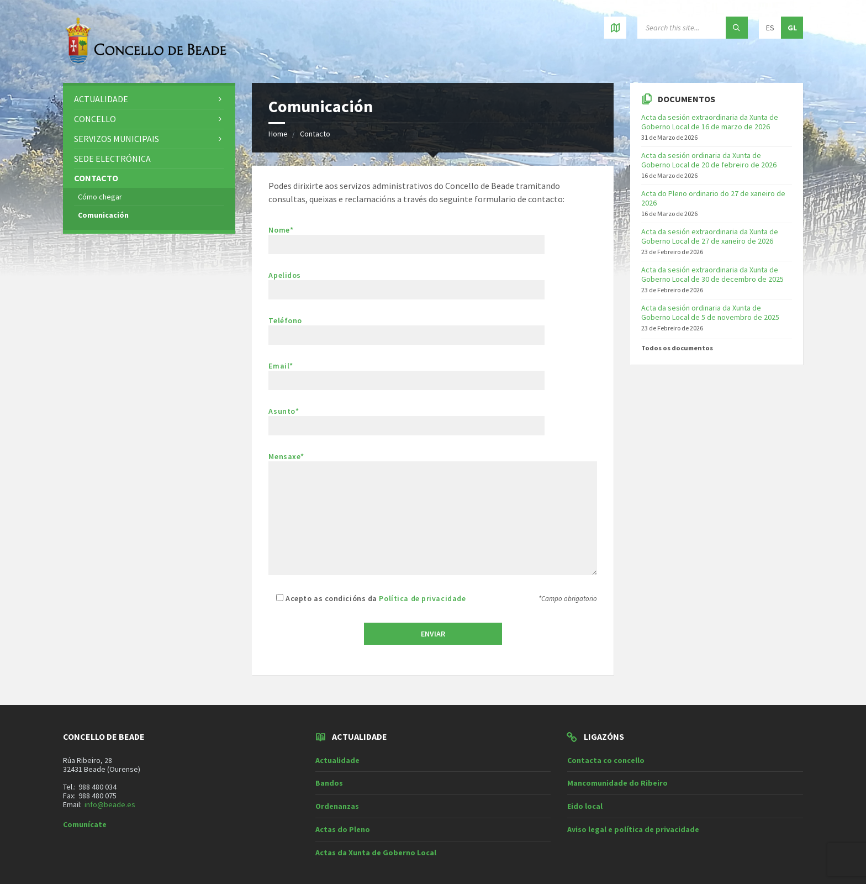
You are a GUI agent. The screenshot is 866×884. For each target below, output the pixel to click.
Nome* (432, 239)
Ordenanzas (337, 806)
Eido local (585, 806)
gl (792, 28)
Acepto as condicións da (367, 598)
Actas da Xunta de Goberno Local (375, 852)
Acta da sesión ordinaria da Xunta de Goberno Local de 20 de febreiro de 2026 (709, 160)
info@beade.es (110, 804)
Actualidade (101, 98)
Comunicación (103, 215)
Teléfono (406, 327)
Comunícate (85, 824)
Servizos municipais (116, 138)
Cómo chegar (100, 197)
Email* (406, 373)
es (770, 28)
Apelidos (432, 284)
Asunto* (432, 420)
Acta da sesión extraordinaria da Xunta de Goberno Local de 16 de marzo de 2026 (709, 121)
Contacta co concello (606, 760)
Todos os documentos (677, 348)
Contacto (315, 134)
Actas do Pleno (342, 829)
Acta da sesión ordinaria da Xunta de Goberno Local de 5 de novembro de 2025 (710, 312)
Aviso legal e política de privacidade (633, 829)
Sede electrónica (112, 158)
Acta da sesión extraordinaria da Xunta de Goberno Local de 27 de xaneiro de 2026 (709, 236)
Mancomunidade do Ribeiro (617, 783)
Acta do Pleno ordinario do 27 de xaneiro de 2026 (713, 198)
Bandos (329, 783)
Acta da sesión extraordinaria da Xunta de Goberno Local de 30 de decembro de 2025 (712, 274)
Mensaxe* (432, 514)
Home (278, 134)
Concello (95, 118)
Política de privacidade (422, 598)
